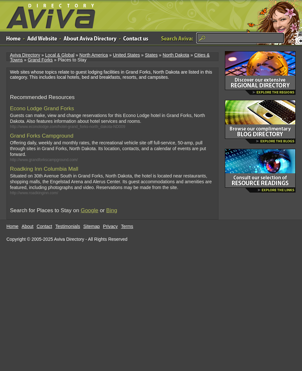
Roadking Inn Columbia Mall (44, 169)
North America (93, 55)
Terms (127, 226)
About (27, 226)
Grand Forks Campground (41, 136)
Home (12, 226)
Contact (44, 226)
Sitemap (91, 226)
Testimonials (67, 226)
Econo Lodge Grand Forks (42, 108)
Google (89, 210)
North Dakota (176, 55)
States (151, 55)
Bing (111, 210)
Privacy (110, 226)
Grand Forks (40, 59)
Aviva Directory (48, 14)
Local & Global (59, 55)
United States (126, 55)
